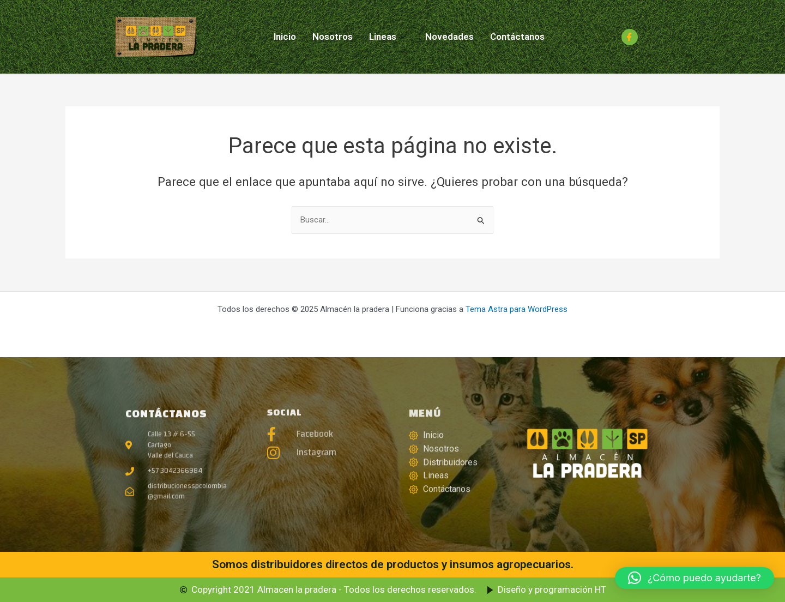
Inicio (285, 36)
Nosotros (332, 36)
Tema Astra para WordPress (516, 309)
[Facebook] (629, 37)
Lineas (387, 36)
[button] (694, 578)
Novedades (449, 36)
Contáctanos (517, 36)
